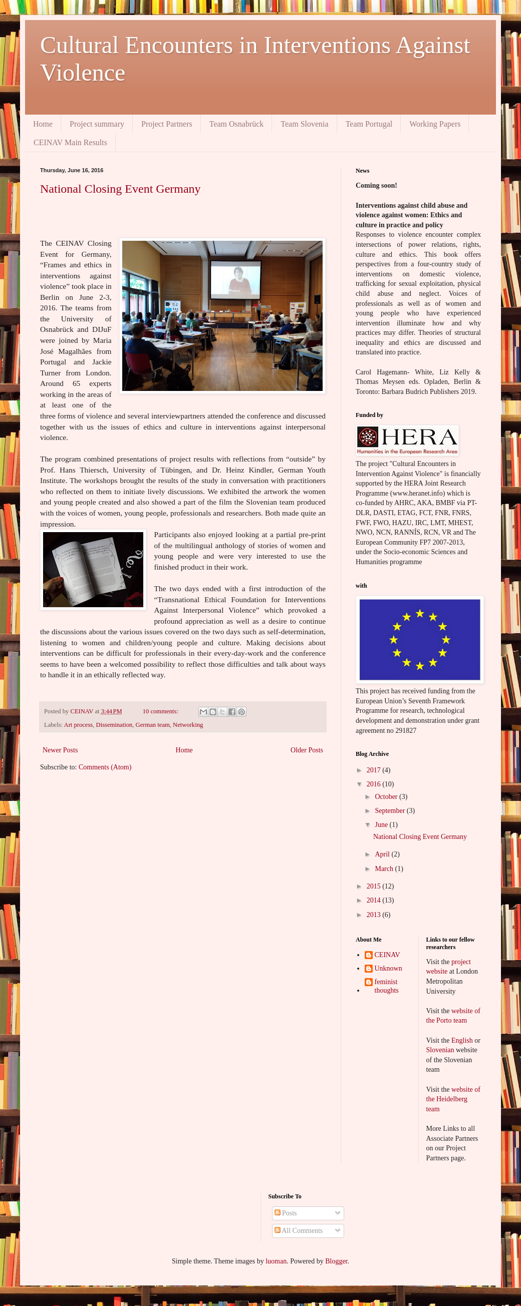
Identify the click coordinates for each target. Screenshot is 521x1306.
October (387, 796)
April (383, 854)
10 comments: (161, 711)
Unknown (388, 968)
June (382, 824)
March (385, 869)
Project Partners (166, 124)
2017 (375, 770)
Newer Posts (60, 750)
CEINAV (387, 955)
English (462, 1040)
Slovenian (441, 1050)
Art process (78, 724)
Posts (286, 1213)
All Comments (299, 1230)
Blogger (336, 1261)
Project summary (97, 124)
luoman (276, 1261)
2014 (375, 900)
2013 (375, 915)
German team (153, 724)
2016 (375, 784)
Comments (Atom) (105, 767)
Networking (188, 724)
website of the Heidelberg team (453, 1099)
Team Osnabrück (236, 124)
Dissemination (114, 724)
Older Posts (307, 750)
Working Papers (434, 124)
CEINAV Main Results (70, 142)
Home (43, 124)
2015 (375, 886)
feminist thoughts (387, 986)
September (390, 810)
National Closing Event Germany (120, 188)
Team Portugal (369, 124)
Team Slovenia (304, 124)
